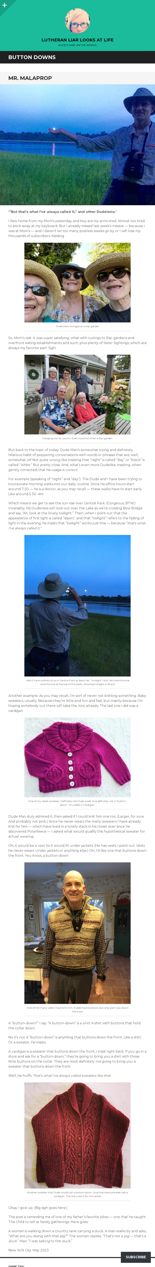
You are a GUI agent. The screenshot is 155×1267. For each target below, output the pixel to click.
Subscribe (136, 1257)
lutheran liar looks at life (77, 39)
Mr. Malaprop (30, 78)
